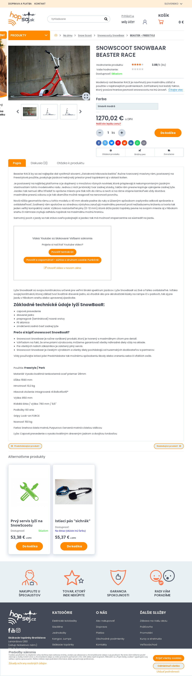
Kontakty (101, 644)
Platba (100, 633)
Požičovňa (146, 627)
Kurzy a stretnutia (151, 639)
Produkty (29, 35)
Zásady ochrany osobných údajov (27, 663)
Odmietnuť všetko (169, 666)
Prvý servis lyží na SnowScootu (27, 523)
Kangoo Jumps (61, 639)
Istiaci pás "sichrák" (72, 520)
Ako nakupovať (105, 621)
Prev (18, 111)
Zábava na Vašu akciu (153, 621)
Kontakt (40, 3)
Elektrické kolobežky (64, 621)
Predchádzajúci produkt (25, 446)
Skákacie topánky (63, 644)
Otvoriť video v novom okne (62, 268)
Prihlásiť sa (128, 16)
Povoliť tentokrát (62, 252)
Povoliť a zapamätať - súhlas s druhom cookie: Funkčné (62, 260)
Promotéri (146, 633)
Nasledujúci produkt (169, 446)
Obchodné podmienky (110, 639)
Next (79, 111)
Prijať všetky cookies (168, 658)
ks (111, 133)
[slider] (138, 64)
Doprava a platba (20, 3)
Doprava (101, 627)
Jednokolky (59, 633)
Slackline (57, 627)
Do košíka (168, 133)
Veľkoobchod (148, 644)
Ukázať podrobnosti (168, 671)
